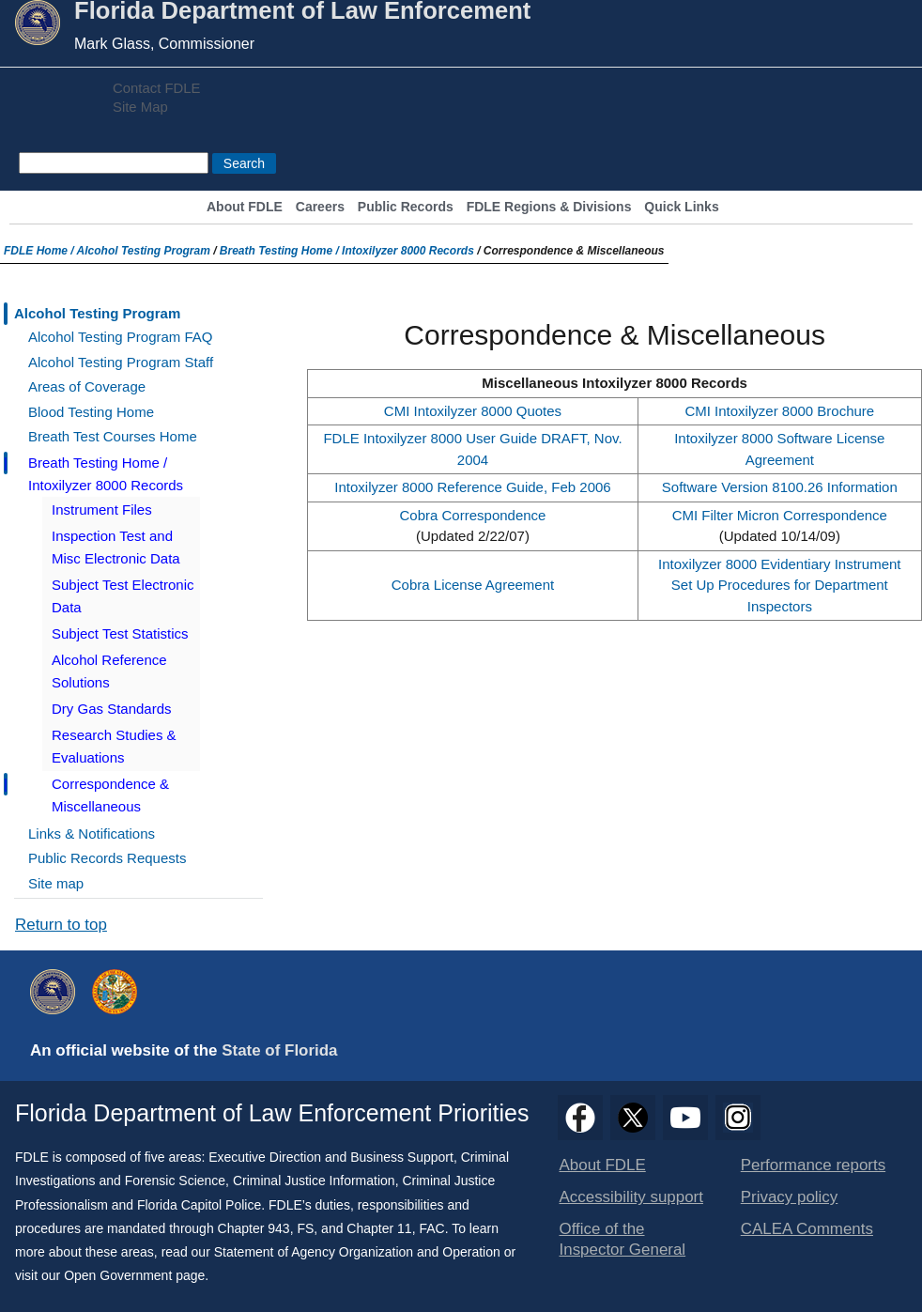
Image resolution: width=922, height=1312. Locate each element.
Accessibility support (631, 1197)
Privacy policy (789, 1197)
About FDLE (245, 207)
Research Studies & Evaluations (114, 746)
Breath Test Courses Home (112, 436)
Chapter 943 (254, 1228)
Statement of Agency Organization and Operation (357, 1251)
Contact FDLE (156, 88)
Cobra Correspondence (473, 515)
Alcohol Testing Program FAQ (120, 337)
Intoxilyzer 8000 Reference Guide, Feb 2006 (472, 487)
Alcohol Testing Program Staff (120, 362)
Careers (320, 207)
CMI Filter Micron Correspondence (779, 515)
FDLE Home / (40, 250)
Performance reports (813, 1165)
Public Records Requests (107, 858)
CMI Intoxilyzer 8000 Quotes (472, 411)
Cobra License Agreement (473, 585)
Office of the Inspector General (623, 1239)
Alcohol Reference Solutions (109, 671)
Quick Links (681, 207)
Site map (56, 883)
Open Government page (134, 1275)
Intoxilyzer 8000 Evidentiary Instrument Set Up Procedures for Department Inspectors (779, 585)
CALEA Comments (807, 1229)
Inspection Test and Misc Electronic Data (116, 547)
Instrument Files (102, 509)
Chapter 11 (378, 1228)
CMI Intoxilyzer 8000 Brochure (779, 411)
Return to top (61, 925)
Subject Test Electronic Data (122, 596)
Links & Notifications (91, 833)
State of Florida (279, 1050)
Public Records (405, 207)
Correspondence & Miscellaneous (110, 795)
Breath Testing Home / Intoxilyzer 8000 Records (347, 250)
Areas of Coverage (87, 386)
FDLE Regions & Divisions (549, 207)
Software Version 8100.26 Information (780, 487)
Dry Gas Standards (112, 709)
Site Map (140, 107)
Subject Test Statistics (120, 633)
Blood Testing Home (91, 412)
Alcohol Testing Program (143, 250)
